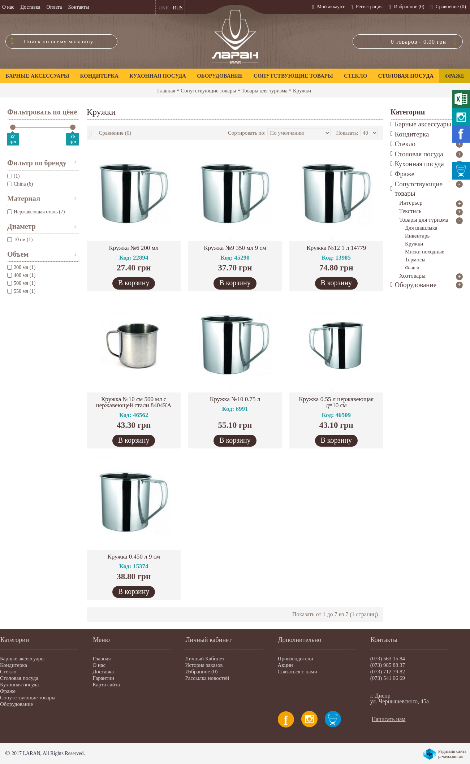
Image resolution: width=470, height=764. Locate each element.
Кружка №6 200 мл (133, 247)
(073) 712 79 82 (387, 671)
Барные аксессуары (22, 658)
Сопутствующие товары (208, 91)
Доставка (103, 671)
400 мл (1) (21, 275)
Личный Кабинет (204, 658)
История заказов (204, 665)
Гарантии (103, 678)
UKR (163, 7)
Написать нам (389, 719)
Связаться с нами (297, 671)
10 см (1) (20, 239)
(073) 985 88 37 (387, 665)
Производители (295, 658)
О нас (98, 665)
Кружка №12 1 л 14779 (336, 247)
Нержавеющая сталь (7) (36, 211)
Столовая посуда (19, 678)
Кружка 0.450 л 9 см (133, 556)
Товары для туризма (264, 91)
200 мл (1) (21, 267)
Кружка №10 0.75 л (235, 399)
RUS (177, 7)
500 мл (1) (21, 283)
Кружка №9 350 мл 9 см (235, 247)
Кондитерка (13, 665)
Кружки (302, 91)
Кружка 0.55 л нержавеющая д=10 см (336, 402)
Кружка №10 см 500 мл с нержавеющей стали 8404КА (134, 402)
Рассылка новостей (207, 678)
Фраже (8, 691)
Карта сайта (106, 684)
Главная (166, 91)
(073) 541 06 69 (387, 678)
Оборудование (16, 704)
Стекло (8, 671)
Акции (285, 665)
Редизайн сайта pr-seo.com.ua (452, 754)
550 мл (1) (21, 291)
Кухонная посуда (19, 684)
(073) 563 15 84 (387, 658)
